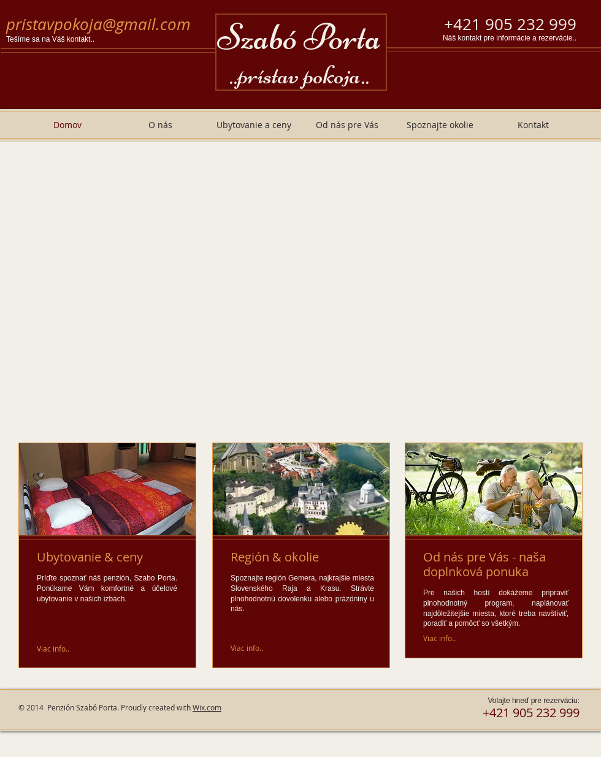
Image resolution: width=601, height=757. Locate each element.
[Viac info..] (54, 648)
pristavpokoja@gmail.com (98, 23)
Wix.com (207, 707)
